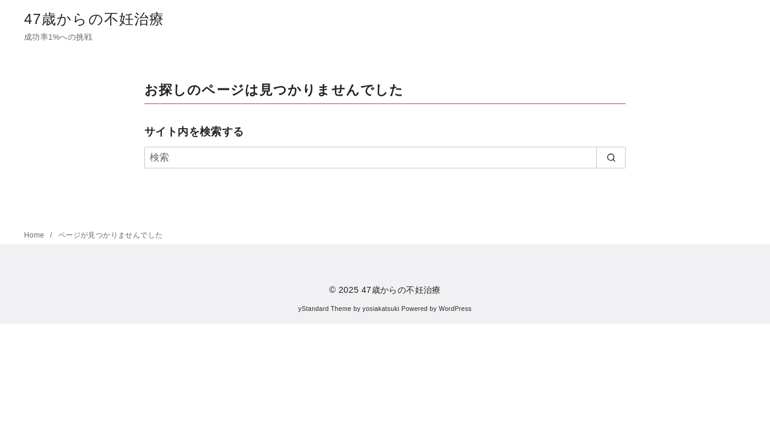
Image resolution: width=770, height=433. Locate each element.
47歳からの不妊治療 (94, 19)
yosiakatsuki (381, 309)
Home (35, 235)
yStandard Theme (324, 309)
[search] (611, 157)
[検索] (385, 157)
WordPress (455, 309)
